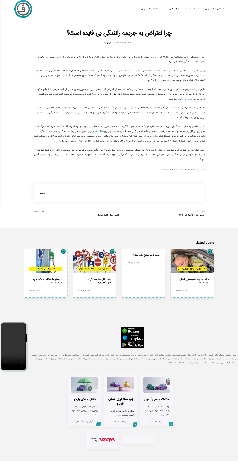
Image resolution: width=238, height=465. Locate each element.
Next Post (162, 213)
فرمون (109, 42)
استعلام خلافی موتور (172, 9)
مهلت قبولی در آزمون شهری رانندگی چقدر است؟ (195, 285)
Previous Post (76, 213)
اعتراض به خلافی (185, 99)
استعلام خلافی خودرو (150, 9)
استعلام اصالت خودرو (214, 9)
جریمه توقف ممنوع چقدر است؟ (145, 256)
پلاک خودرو (97, 131)
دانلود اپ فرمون (193, 9)
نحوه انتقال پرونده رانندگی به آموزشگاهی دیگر (97, 285)
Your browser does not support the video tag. (13, 350)
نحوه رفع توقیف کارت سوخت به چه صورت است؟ (47, 285)
